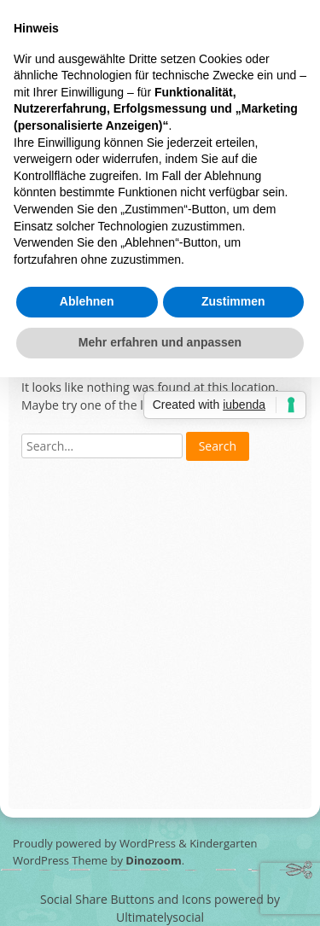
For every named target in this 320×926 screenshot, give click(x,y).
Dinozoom (153, 860)
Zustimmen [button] (233, 301)
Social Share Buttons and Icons (125, 899)
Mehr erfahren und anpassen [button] (160, 342)
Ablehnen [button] (87, 301)
